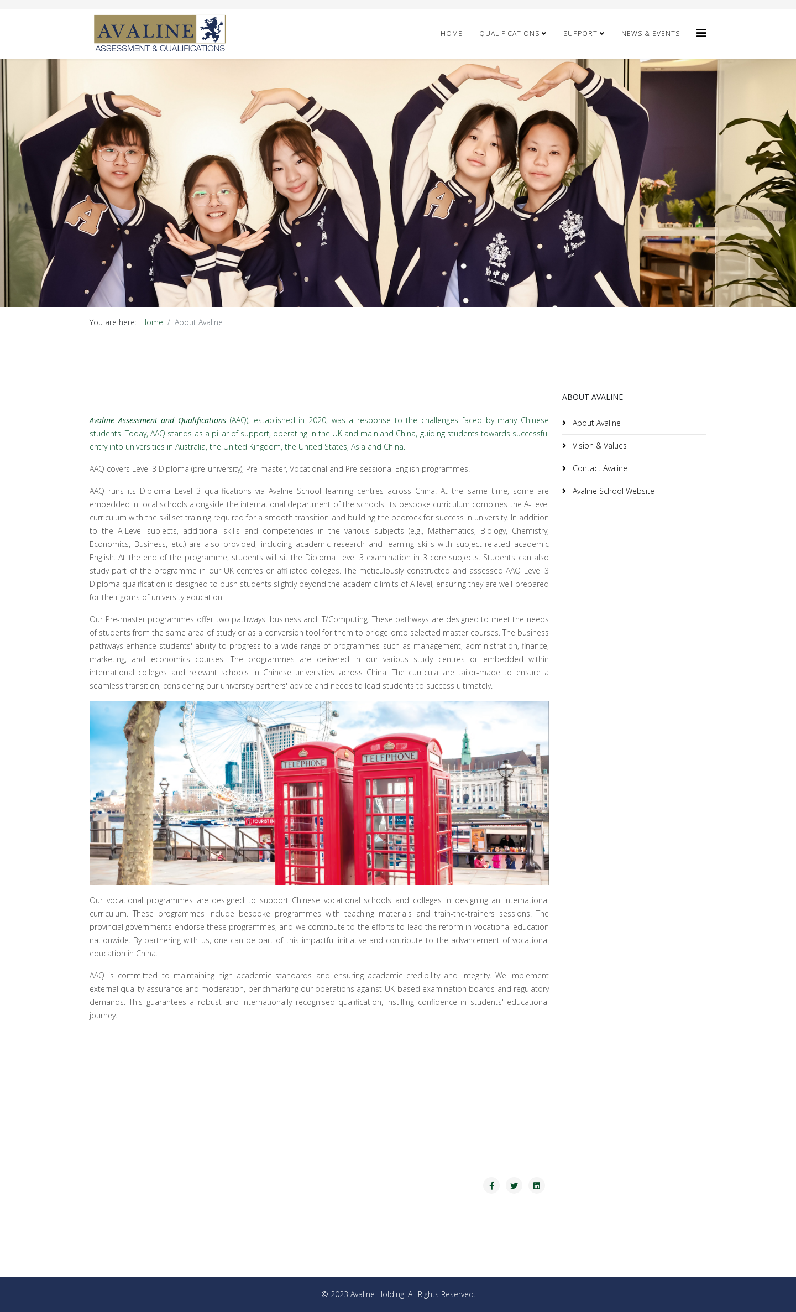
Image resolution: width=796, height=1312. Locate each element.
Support (580, 33)
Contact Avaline (598, 468)
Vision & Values (598, 445)
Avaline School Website (612, 491)
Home (452, 33)
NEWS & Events (650, 33)
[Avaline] (701, 33)
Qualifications (509, 33)
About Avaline (595, 423)
